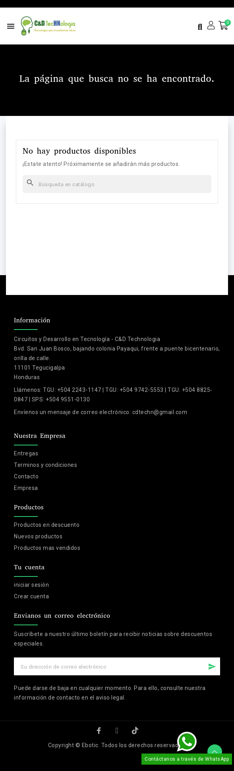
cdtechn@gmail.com (160, 412)
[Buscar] (117, 184)
